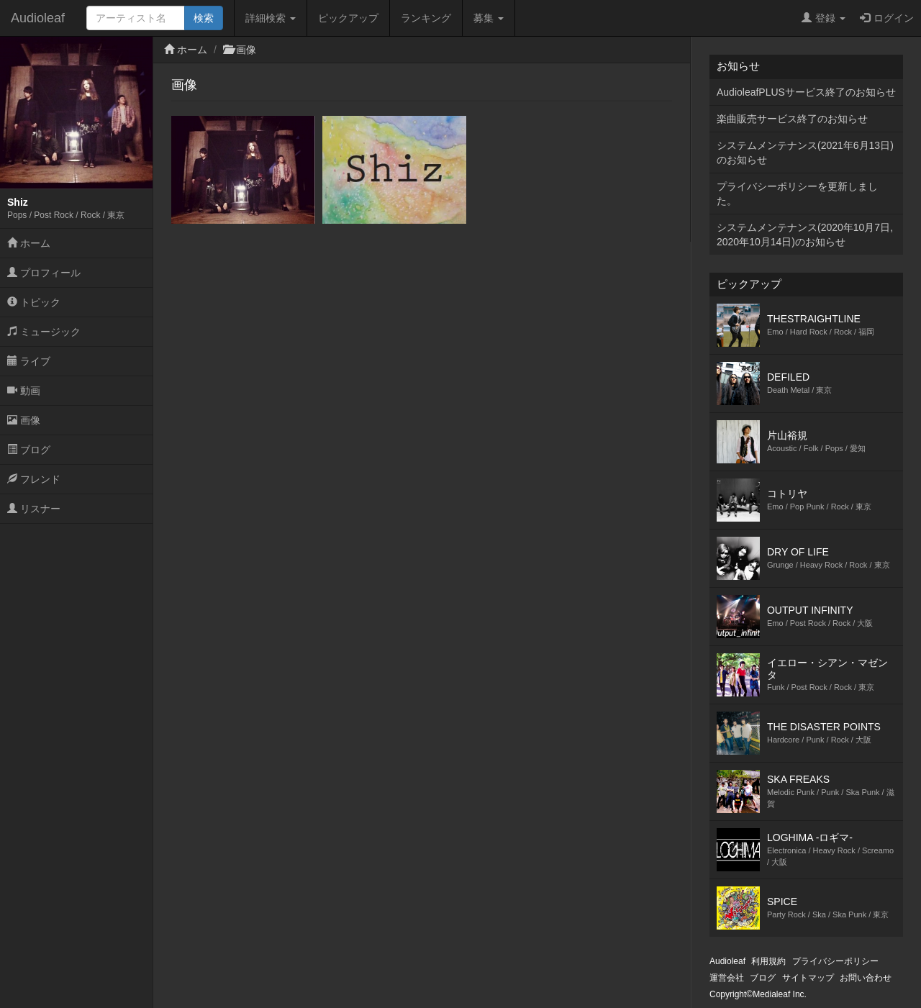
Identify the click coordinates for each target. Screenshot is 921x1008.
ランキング (426, 18)
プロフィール (44, 272)
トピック (33, 302)
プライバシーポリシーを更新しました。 (797, 193)
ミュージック (44, 331)
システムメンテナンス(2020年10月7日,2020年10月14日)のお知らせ (805, 235)
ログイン (887, 18)
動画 (23, 390)
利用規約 (768, 961)
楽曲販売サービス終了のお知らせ (792, 118)
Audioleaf (38, 18)
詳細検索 (270, 18)
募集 (488, 18)
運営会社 (726, 978)
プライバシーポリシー (835, 961)
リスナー (33, 508)
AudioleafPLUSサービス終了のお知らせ (806, 92)
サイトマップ (808, 978)
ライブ (28, 361)
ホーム (28, 243)
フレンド (33, 479)
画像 (23, 420)
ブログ (28, 449)
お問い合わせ (865, 978)
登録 (823, 18)
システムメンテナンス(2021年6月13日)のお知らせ (805, 152)
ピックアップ (348, 18)
